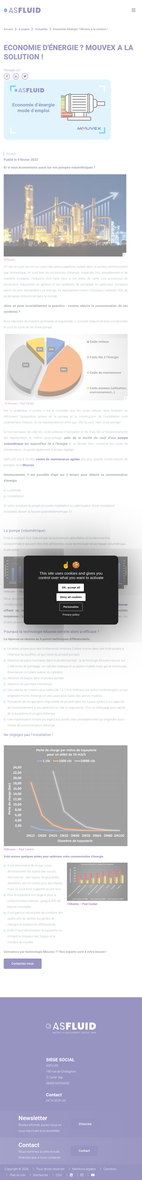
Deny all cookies (71, 597)
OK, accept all (71, 587)
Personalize (71, 606)
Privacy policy (71, 614)
